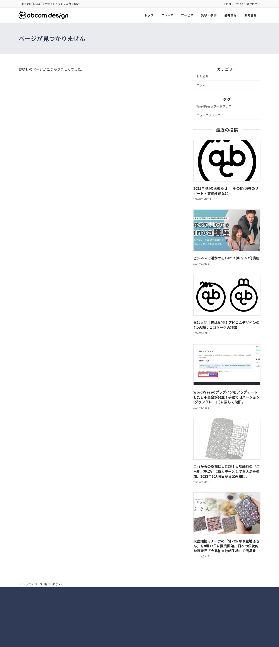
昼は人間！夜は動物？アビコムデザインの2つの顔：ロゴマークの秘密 (226, 325)
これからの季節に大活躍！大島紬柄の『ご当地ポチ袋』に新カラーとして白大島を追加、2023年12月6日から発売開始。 (226, 471)
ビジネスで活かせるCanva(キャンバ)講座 (226, 257)
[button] (222, 625)
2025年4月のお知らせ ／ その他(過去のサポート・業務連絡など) (226, 191)
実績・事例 (127, 591)
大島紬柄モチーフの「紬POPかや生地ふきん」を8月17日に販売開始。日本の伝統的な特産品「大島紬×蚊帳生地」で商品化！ (226, 545)
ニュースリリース (208, 115)
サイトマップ (150, 591)
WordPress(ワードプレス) (214, 106)
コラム (201, 85)
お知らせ (202, 76)
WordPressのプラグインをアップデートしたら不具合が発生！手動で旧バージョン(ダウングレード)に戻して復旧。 (226, 397)
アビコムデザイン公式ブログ (240, 4)
